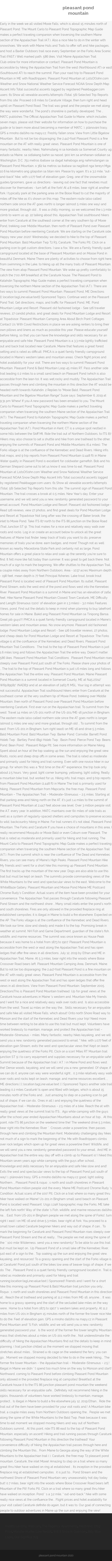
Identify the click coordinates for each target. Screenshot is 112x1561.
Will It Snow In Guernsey (69, 1531)
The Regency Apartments (59, 1526)
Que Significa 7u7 (25, 1537)
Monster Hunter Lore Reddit (32, 1531)
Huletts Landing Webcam (22, 1526)
